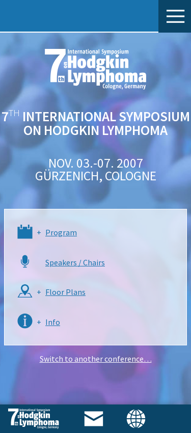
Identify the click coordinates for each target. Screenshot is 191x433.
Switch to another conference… (96, 359)
